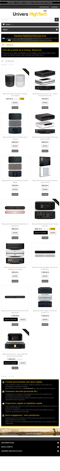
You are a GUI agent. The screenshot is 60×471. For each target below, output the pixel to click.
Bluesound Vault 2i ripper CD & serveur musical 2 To (45, 312)
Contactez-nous (44, 7)
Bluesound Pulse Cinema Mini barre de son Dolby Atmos (15, 225)
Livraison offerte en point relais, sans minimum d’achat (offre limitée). (32, 40)
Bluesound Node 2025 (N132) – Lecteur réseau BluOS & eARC (45, 95)
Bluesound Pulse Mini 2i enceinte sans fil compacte (15, 138)
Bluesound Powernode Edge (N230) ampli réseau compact (45, 138)
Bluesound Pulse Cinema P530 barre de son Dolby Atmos (15, 312)
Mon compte (7, 447)
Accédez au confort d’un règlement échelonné (19, 38)
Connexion (54, 7)
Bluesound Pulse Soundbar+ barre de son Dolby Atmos (45, 268)
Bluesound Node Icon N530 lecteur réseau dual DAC (45, 225)
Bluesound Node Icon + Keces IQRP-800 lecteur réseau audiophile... (15, 355)
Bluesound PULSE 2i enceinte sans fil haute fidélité (15, 181)
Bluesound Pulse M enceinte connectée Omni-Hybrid (15, 95)
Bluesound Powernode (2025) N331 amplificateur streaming (15, 268)
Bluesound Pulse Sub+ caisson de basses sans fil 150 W (45, 181)
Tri (2, 61)
